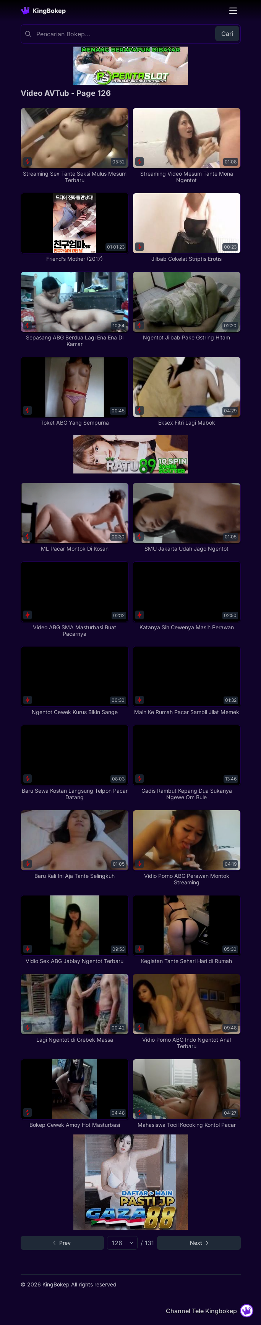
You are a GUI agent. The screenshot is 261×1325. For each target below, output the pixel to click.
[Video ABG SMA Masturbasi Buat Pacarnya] (75, 599)
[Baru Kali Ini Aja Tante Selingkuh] (75, 844)
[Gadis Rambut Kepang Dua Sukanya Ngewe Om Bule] (187, 763)
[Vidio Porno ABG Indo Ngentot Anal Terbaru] (187, 1012)
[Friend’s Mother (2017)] (75, 227)
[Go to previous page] (62, 1243)
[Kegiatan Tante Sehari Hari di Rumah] (187, 930)
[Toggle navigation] (233, 11)
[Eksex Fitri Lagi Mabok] (187, 391)
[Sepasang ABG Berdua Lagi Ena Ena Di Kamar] (75, 309)
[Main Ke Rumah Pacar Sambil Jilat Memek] (187, 681)
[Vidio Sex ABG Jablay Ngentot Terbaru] (75, 930)
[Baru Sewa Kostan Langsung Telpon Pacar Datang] (75, 763)
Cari (227, 33)
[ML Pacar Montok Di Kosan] (75, 517)
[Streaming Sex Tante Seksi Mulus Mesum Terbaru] (75, 146)
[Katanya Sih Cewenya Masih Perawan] (187, 596)
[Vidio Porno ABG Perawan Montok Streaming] (187, 848)
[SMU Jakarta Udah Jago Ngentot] (187, 517)
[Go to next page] (199, 1243)
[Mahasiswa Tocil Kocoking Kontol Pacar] (187, 1093)
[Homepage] (43, 10)
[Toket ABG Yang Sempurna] (75, 391)
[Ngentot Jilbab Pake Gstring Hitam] (187, 306)
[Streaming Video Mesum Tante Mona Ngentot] (187, 146)
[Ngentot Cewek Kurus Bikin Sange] (75, 681)
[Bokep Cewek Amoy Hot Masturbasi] (75, 1093)
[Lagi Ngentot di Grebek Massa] (75, 1008)
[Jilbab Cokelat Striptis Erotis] (187, 227)
